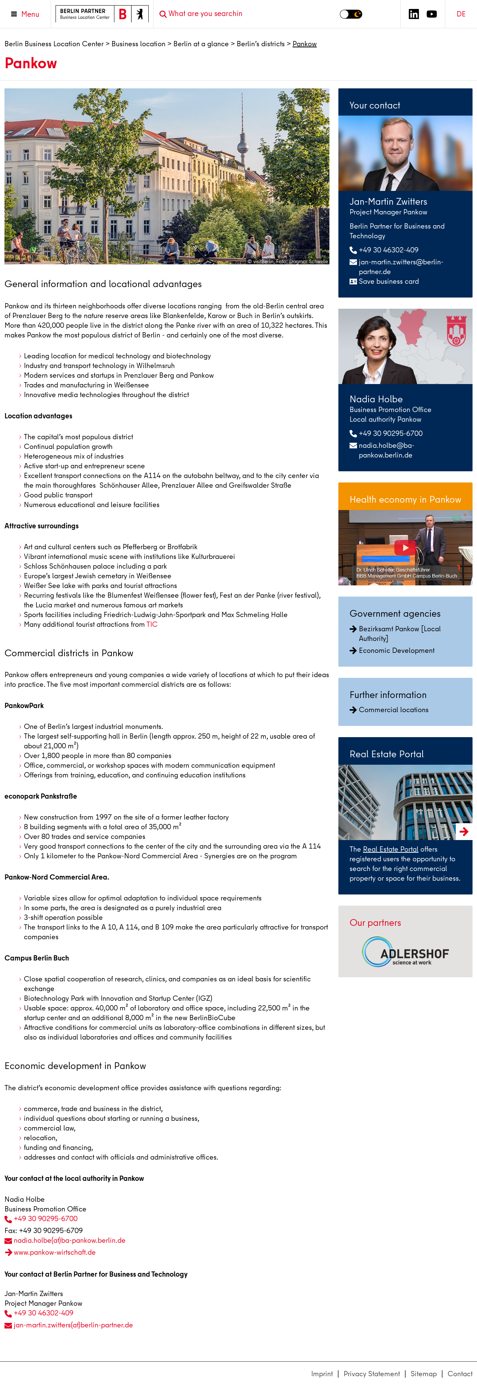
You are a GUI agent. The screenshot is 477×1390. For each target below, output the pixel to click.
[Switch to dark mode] (351, 14)
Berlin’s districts (261, 43)
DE (461, 14)
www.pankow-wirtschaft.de (55, 1252)
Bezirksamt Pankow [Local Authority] (395, 633)
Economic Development (392, 650)
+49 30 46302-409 (43, 1313)
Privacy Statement (372, 1373)
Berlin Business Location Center (54, 43)
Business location (138, 43)
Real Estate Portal (390, 849)
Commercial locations (389, 709)
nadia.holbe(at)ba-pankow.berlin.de (70, 1240)
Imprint (322, 1373)
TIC (152, 624)
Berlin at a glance (201, 43)
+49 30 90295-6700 (46, 1218)
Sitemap (424, 1373)
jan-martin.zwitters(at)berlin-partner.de (73, 1325)
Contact (460, 1373)
